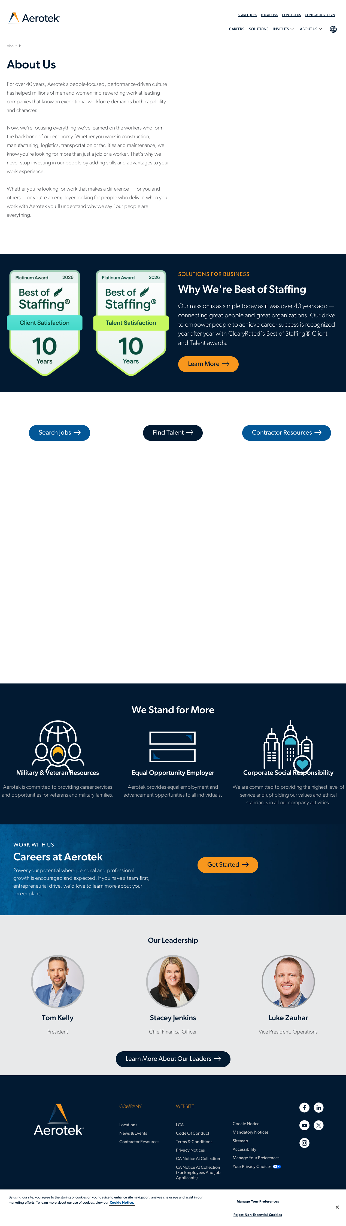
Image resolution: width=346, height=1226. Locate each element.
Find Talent (168, 433)
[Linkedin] (319, 1108)
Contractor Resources (282, 433)
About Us (309, 29)
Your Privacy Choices (252, 1167)
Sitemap (240, 1141)
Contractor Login (320, 15)
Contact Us (291, 15)
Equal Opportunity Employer (172, 762)
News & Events (133, 1133)
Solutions (258, 29)
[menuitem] (249, 15)
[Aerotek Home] (59, 1119)
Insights (281, 29)
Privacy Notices (190, 1150)
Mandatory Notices (251, 1132)
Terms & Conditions (194, 1142)
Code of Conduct (192, 1133)
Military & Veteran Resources (57, 762)
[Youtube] (304, 1125)
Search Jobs (247, 15)
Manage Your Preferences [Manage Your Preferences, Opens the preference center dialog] (258, 1201)
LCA (180, 1125)
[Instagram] (304, 1143)
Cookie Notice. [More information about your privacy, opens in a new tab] (122, 1202)
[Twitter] (319, 1125)
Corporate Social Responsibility (288, 766)
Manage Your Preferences (256, 1158)
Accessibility (244, 1149)
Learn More (204, 364)
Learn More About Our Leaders (168, 1059)
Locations (269, 15)
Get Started (223, 865)
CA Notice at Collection (198, 1159)
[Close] (337, 1207)
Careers (236, 29)
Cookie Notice (246, 1124)
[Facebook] (304, 1108)
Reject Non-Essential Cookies (257, 1215)
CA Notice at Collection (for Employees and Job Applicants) (198, 1172)
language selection (333, 28)
